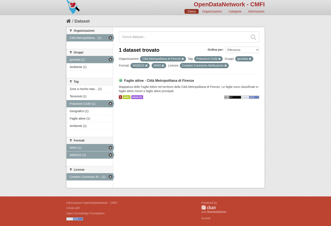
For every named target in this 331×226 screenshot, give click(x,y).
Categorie (235, 11)
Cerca (191, 11)
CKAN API (73, 208)
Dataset (82, 21)
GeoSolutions (216, 212)
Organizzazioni (212, 11)
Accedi (205, 218)
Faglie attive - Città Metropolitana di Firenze (159, 80)
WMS (126, 97)
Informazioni (256, 11)
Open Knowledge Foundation (85, 213)
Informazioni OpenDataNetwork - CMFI (91, 202)
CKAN (208, 207)
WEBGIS (137, 97)
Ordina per (215, 49)
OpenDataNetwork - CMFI (229, 4)
